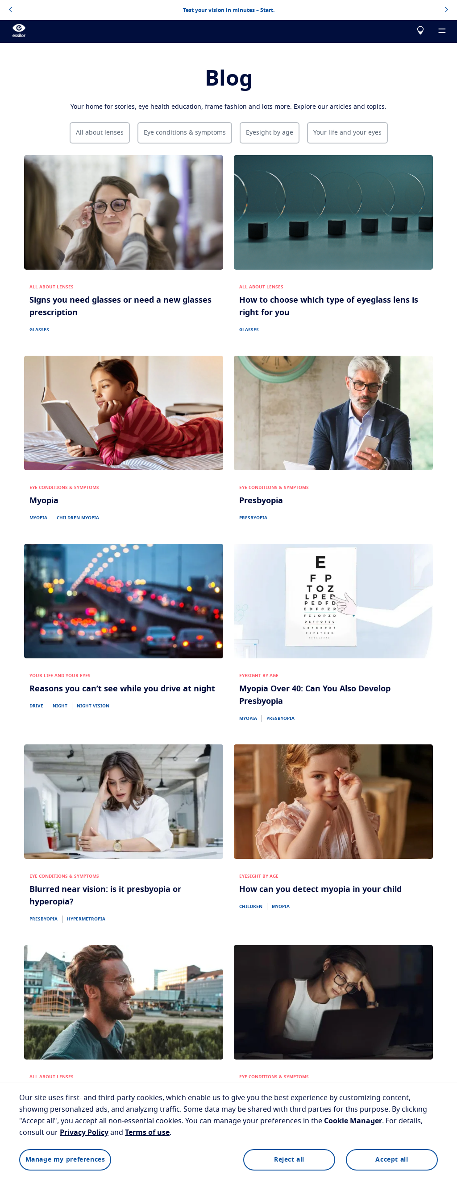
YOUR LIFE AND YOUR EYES (60, 676)
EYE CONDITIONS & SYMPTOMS (64, 487)
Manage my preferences (65, 1160)
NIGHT (60, 706)
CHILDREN (250, 906)
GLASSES (39, 330)
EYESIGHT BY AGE (258, 676)
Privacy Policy (84, 1132)
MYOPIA (38, 518)
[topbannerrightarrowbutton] (446, 10)
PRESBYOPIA (253, 518)
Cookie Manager (353, 1121)
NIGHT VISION (93, 706)
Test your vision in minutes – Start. (228, 10)
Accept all (391, 1160)
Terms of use (147, 1132)
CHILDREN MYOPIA (78, 518)
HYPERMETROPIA (86, 919)
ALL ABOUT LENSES (51, 287)
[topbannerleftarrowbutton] (10, 10)
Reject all (289, 1160)
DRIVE (36, 706)
